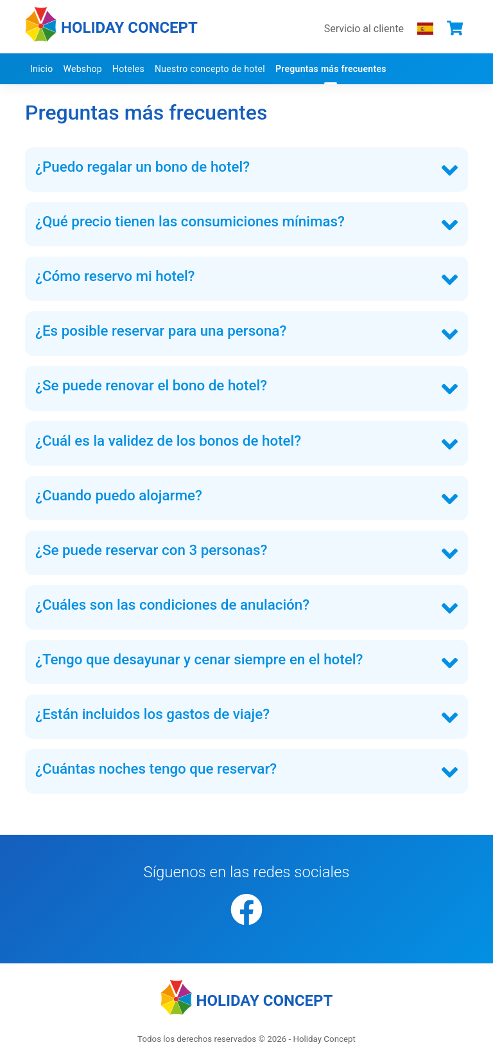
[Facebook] (246, 911)
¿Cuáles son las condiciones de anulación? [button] (172, 604)
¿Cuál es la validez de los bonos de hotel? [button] (168, 440)
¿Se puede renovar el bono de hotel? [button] (151, 385)
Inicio (41, 69)
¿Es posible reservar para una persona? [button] (160, 330)
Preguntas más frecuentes (330, 69)
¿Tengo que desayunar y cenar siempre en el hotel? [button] (199, 659)
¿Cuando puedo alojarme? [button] (118, 495)
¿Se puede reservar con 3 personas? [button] (151, 550)
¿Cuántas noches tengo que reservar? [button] (156, 768)
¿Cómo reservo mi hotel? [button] (115, 276)
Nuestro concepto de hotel (210, 69)
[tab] (246, 169)
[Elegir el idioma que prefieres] (425, 28)
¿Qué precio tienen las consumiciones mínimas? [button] (190, 221)
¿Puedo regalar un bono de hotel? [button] (142, 166)
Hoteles (128, 69)
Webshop (82, 69)
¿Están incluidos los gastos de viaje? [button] (152, 714)
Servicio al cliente (364, 29)
